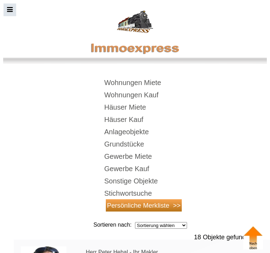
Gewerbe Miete (128, 156)
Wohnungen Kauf (131, 95)
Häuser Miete (125, 107)
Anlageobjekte (126, 132)
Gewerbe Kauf (126, 169)
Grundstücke (124, 144)
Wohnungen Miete (132, 82)
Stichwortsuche (128, 193)
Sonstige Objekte (131, 181)
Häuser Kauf (123, 119)
